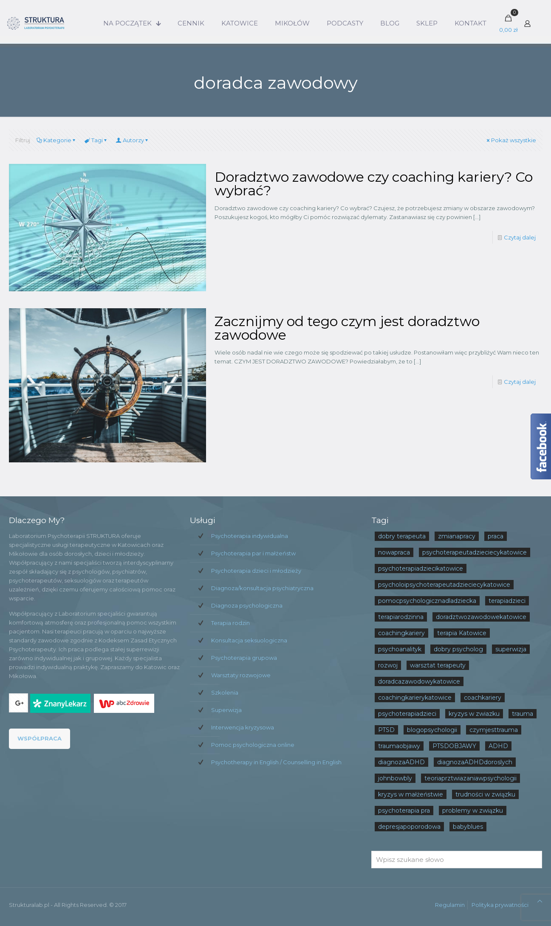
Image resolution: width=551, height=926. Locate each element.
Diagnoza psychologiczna (247, 605)
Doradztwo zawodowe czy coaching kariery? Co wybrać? (374, 184)
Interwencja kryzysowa (242, 727)
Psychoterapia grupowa (244, 657)
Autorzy (133, 140)
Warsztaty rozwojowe (241, 675)
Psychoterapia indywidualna (249, 535)
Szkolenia (224, 692)
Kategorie (57, 140)
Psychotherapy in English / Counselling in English (276, 762)
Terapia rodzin (230, 622)
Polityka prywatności (500, 904)
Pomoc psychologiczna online (252, 744)
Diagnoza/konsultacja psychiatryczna (262, 588)
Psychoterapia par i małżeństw (253, 553)
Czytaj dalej (520, 237)
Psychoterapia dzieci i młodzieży (256, 570)
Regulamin (450, 904)
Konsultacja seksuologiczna (249, 640)
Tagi (96, 140)
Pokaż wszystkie (511, 140)
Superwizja (226, 709)
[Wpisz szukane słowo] (457, 859)
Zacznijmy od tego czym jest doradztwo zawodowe (347, 328)
